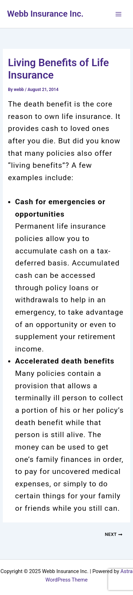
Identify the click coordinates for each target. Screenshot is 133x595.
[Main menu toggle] (118, 14)
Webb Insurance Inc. (45, 14)
